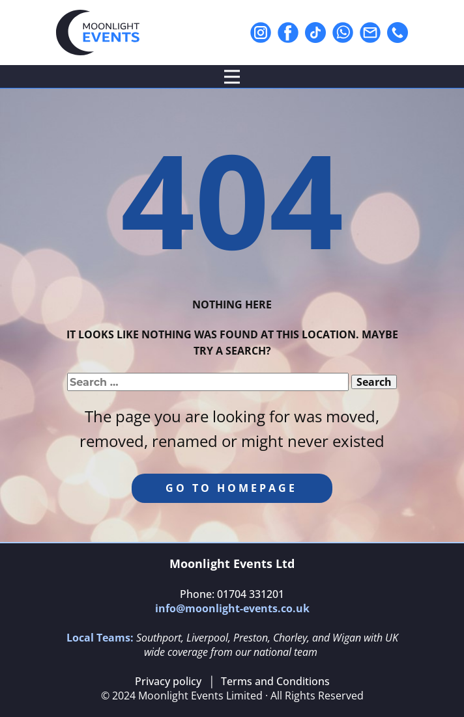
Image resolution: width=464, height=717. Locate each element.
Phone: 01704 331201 (232, 594)
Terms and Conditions (275, 681)
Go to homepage (231, 488)
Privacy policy (168, 681)
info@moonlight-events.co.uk (232, 608)
